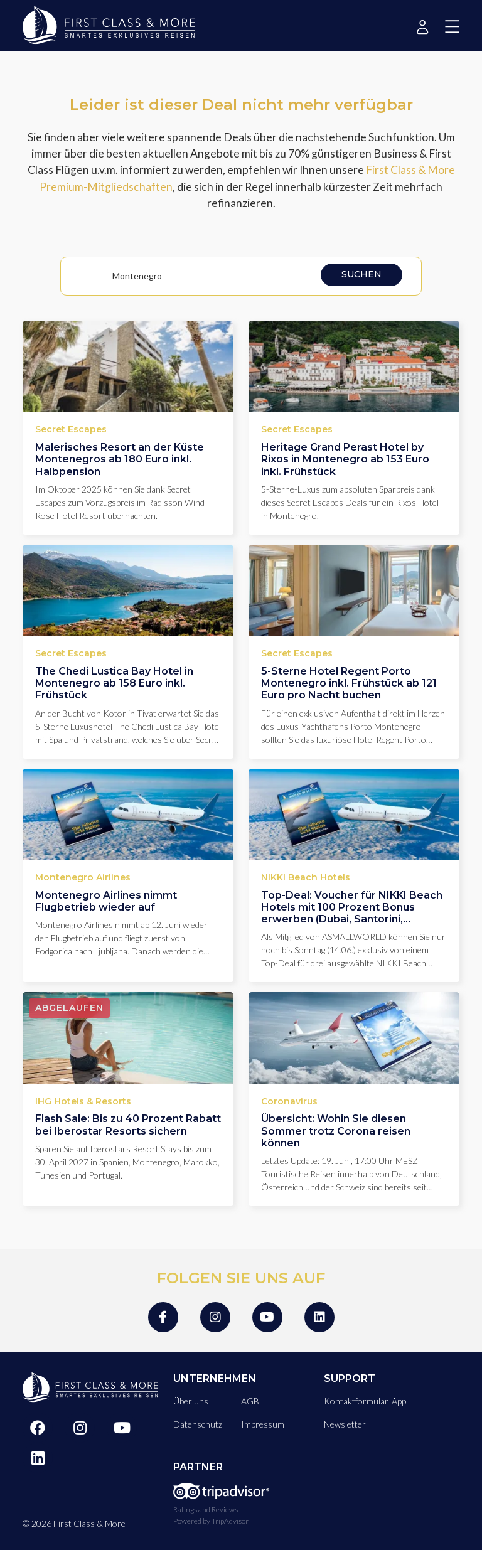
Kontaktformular (356, 1401)
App (399, 1401)
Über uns (190, 1401)
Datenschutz (197, 1424)
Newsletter (345, 1424)
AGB (250, 1401)
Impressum (262, 1424)
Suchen (361, 274)
